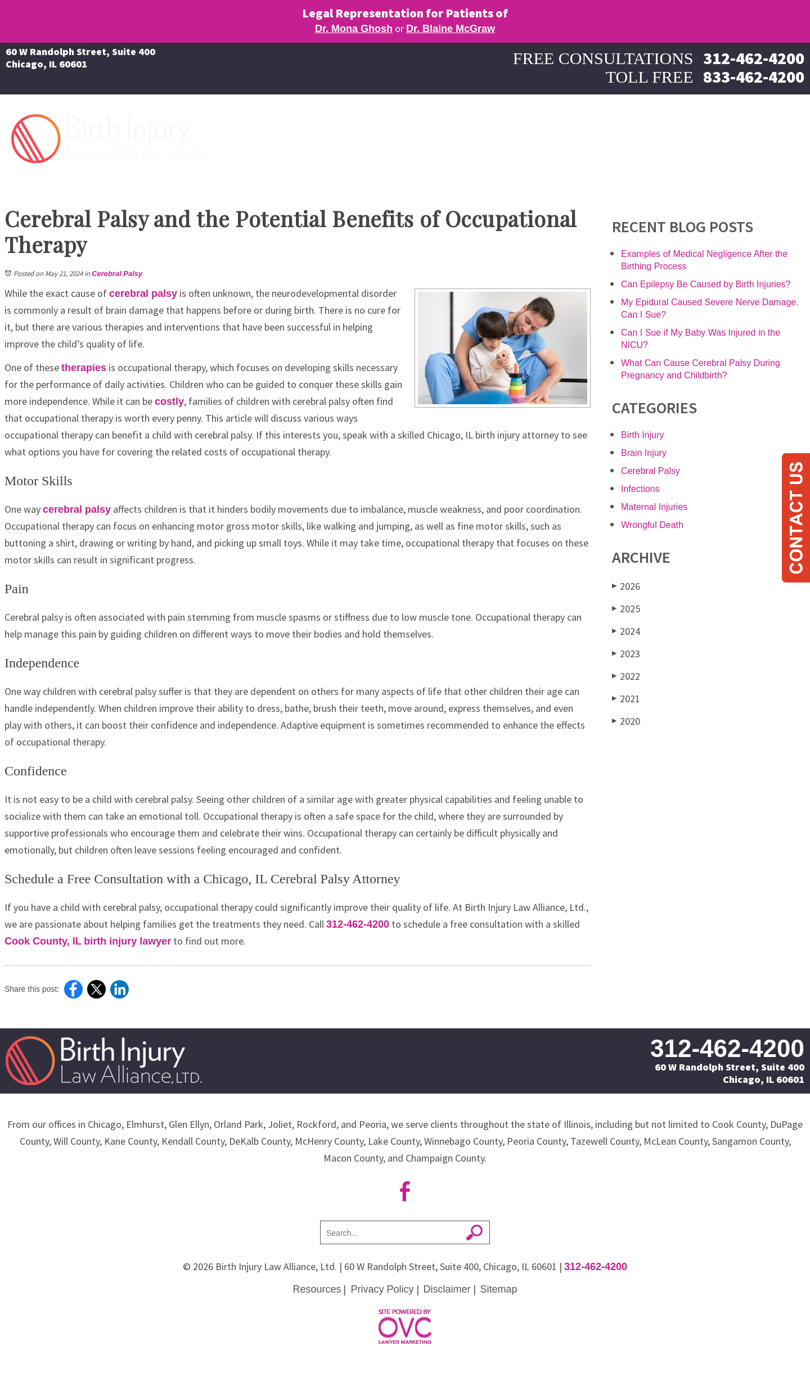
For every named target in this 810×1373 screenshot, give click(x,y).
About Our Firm (675, 136)
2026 (626, 586)
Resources (316, 1289)
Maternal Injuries (587, 136)
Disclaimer (447, 1289)
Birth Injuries (402, 136)
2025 (626, 608)
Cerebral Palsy (117, 273)
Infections (640, 489)
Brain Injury (644, 453)
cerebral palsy (143, 293)
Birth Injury (642, 435)
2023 (626, 653)
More (738, 136)
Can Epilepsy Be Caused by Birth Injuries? (706, 284)
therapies (83, 367)
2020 (626, 721)
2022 (626, 676)
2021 (626, 698)
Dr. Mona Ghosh (354, 28)
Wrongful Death (652, 525)
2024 (626, 631)
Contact (785, 136)
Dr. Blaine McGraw (450, 28)
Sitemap (499, 1289)
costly (169, 401)
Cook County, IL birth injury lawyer (87, 941)
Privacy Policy (381, 1289)
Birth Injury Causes (490, 136)
